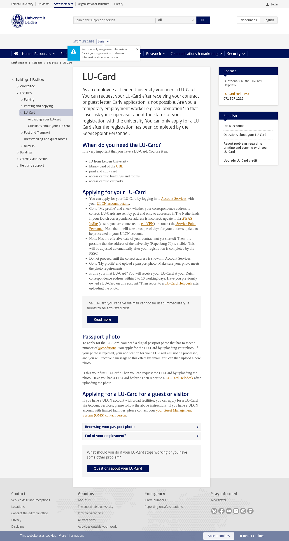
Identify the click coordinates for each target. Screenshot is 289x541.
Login (274, 4)
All (160, 20)
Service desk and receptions (30, 500)
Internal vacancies (90, 513)
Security (233, 53)
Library (118, 4)
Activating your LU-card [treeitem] (44, 119)
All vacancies (87, 520)
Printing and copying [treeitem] (36, 106)
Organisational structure (94, 4)
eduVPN (147, 224)
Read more (102, 319)
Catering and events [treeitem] (31, 159)
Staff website (19, 63)
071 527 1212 (233, 99)
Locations (18, 507)
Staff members (63, 4)
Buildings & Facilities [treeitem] (28, 80)
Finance (67, 53)
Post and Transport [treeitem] (35, 132)
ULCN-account (234, 126)
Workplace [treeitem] (25, 86)
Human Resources (36, 53)
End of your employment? (105, 435)
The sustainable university (95, 507)
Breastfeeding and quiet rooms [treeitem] (45, 139)
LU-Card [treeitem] (27, 113)
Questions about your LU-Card (118, 468)
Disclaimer (18, 527)
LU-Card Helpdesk (178, 283)
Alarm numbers (155, 500)
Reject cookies (253, 536)
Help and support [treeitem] (30, 165)
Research (153, 53)
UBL (119, 166)
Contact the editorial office (29, 513)
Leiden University (22, 4)
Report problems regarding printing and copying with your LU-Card (246, 147)
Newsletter (218, 500)
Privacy (16, 520)
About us (84, 500)
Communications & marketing (194, 53)
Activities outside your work (97, 527)
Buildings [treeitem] (24, 152)
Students (43, 4)
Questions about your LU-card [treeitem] (49, 126)
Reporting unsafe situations (163, 507)
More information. (71, 536)
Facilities (37, 63)
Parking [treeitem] (27, 99)
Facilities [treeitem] (24, 93)
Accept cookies (219, 536)
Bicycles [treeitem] (27, 146)
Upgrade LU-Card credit (240, 160)
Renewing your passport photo (110, 426)
